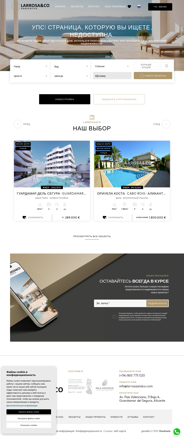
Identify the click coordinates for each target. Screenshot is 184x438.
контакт (94, 6)
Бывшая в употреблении (119, 99)
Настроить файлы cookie (29, 418)
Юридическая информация (58, 431)
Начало (60, 6)
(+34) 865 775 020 (132, 375)
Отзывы (133, 417)
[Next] (161, 124)
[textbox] (31, 66)
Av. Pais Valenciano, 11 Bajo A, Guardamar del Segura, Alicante (142, 399)
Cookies (108, 431)
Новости (117, 417)
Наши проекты (96, 417)
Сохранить (33, 217)
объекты (77, 6)
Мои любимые (118, 6)
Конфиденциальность (89, 431)
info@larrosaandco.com (136, 386)
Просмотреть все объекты (92, 236)
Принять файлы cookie (29, 411)
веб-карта (120, 431)
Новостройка (64, 99)
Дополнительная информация (22, 405)
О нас (60, 417)
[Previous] (22, 124)
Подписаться (157, 303)
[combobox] (31, 66)
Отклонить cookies (28, 425)
